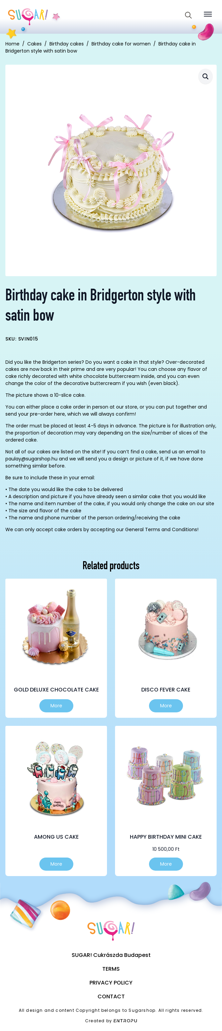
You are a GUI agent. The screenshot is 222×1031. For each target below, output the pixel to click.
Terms (111, 968)
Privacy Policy (111, 982)
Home (12, 43)
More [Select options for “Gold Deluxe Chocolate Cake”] (56, 705)
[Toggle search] (188, 15)
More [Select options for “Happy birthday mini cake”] (166, 864)
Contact (111, 996)
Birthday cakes (66, 43)
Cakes (34, 43)
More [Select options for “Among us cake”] (56, 864)
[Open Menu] (208, 14)
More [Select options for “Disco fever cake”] (166, 705)
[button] (205, 76)
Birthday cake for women (121, 43)
